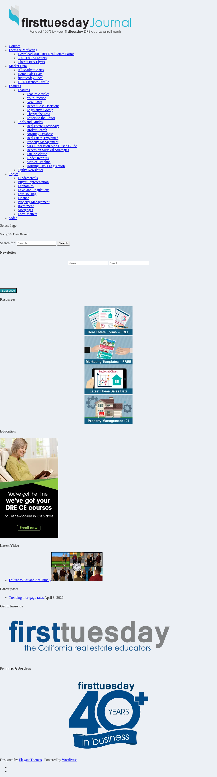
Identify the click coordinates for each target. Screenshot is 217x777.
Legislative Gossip (40, 110)
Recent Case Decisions (43, 106)
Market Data (18, 66)
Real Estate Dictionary (43, 126)
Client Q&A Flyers (31, 62)
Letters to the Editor (41, 118)
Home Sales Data (30, 74)
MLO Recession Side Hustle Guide (52, 146)
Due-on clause (37, 154)
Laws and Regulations (33, 190)
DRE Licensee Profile (33, 82)
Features (15, 86)
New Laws (34, 102)
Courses (14, 46)
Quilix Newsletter (30, 170)
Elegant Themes (30, 760)
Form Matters (27, 214)
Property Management (42, 142)
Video (13, 218)
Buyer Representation (33, 182)
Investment (26, 206)
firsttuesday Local (30, 78)
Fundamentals (28, 178)
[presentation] (34, 277)
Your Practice (36, 98)
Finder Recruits (38, 158)
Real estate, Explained (42, 138)
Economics (26, 186)
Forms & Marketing (23, 50)
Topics (13, 174)
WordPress (69, 760)
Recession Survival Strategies (48, 150)
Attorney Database (40, 134)
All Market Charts (31, 70)
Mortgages (25, 210)
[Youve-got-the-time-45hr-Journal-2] (29, 537)
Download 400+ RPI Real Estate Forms (46, 54)
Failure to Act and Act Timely (30, 580)
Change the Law (38, 114)
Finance (23, 198)
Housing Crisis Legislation (46, 166)
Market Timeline (38, 162)
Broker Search (37, 130)
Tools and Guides (30, 122)
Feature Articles (38, 94)
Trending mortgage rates (26, 597)
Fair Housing (27, 194)
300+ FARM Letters (32, 58)
